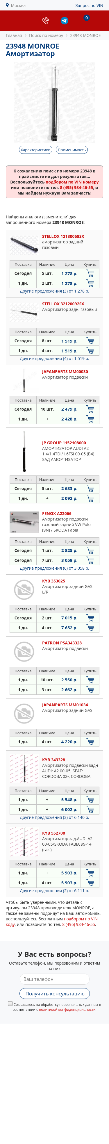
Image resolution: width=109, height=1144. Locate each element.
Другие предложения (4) (54, 358)
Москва (18, 5)
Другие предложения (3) (54, 291)
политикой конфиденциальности (67, 1009)
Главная (14, 35)
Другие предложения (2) (54, 890)
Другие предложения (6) (54, 568)
